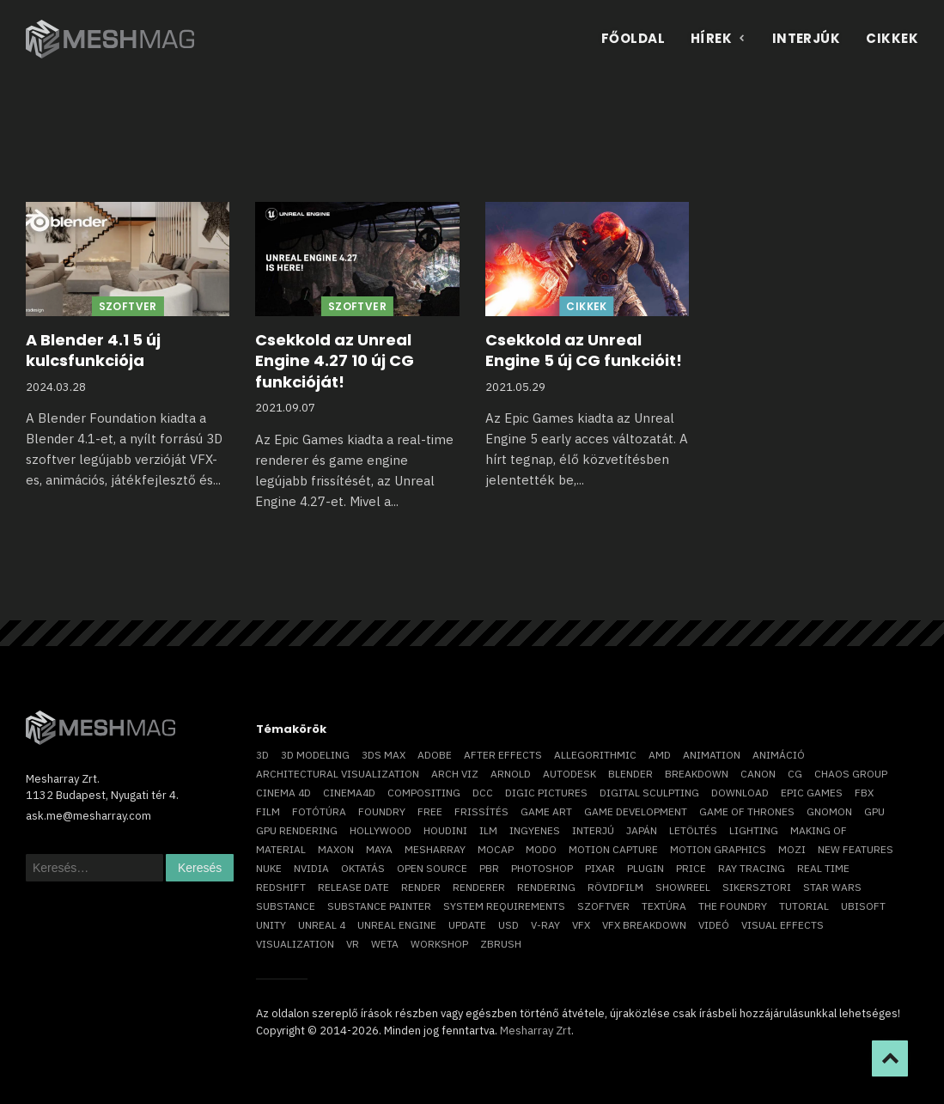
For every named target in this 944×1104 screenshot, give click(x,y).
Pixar (600, 868)
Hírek (718, 38)
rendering (546, 887)
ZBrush (500, 943)
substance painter (379, 906)
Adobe (434, 754)
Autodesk (569, 773)
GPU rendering (297, 830)
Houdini (445, 830)
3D (262, 754)
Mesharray (435, 849)
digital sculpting (649, 792)
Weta (385, 943)
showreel (682, 887)
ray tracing (751, 868)
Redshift (281, 887)
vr (352, 943)
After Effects (503, 754)
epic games (812, 792)
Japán (641, 830)
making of (818, 830)
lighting (753, 830)
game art (546, 811)
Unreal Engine (396, 924)
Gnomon (829, 811)
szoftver (603, 906)
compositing (423, 792)
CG (795, 773)
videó (713, 924)
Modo (541, 849)
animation (711, 754)
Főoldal (633, 38)
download (740, 792)
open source (432, 868)
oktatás (363, 868)
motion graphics (718, 849)
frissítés (481, 811)
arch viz (454, 773)
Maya (379, 849)
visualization (295, 943)
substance (285, 906)
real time (823, 868)
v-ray (545, 924)
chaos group (850, 773)
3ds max (383, 754)
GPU (874, 811)
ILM (488, 830)
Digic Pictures (546, 792)
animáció (778, 754)
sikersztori (756, 887)
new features (855, 849)
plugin (645, 868)
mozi (792, 849)
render (421, 887)
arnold (510, 773)
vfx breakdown (644, 924)
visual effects (782, 924)
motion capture (613, 849)
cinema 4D (283, 792)
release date (353, 887)
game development (635, 811)
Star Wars (832, 887)
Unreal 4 (321, 924)
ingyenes (534, 830)
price (691, 868)
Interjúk (806, 38)
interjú (593, 830)
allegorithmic (595, 754)
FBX (864, 792)
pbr (489, 868)
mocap (496, 849)
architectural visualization (337, 773)
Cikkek (892, 38)
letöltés (693, 830)
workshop (439, 943)
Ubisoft (863, 906)
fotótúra (319, 811)
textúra (664, 906)
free (429, 811)
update (467, 924)
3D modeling (315, 754)
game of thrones (747, 811)
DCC (482, 792)
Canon (758, 773)
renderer (479, 887)
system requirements (504, 906)
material (281, 849)
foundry (381, 811)
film (268, 811)
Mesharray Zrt (535, 1030)
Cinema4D (349, 792)
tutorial (804, 906)
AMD (660, 754)
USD (508, 924)
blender (630, 773)
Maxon (336, 849)
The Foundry (732, 906)
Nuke (269, 868)
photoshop (542, 868)
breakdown (696, 773)
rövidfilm (615, 887)
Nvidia (311, 868)
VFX (581, 924)
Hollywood (380, 830)
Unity (271, 924)
